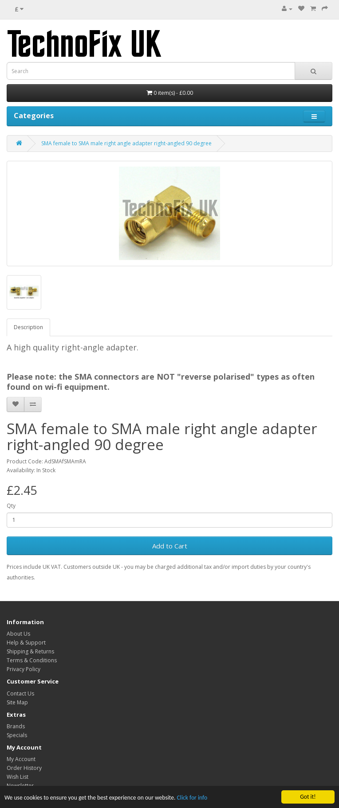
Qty (11, 505)
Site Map (17, 702)
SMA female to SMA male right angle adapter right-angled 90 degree (126, 143)
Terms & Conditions (32, 660)
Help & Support (26, 642)
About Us (18, 633)
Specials (17, 735)
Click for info (192, 798)
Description (28, 327)
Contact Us (20, 693)
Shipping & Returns (30, 651)
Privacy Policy (23, 669)
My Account (21, 759)
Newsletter (20, 785)
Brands (16, 726)
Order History (24, 768)
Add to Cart (169, 545)
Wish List (17, 777)
